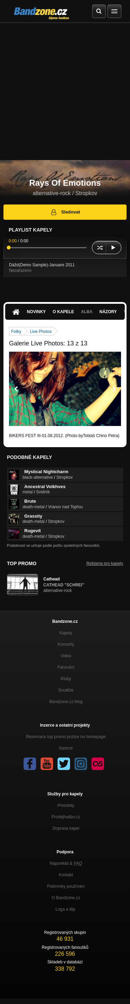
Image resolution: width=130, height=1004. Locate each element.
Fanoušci (66, 667)
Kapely (66, 632)
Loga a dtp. (65, 909)
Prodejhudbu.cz (65, 816)
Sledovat (65, 212)
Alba (86, 311)
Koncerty (66, 644)
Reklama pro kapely (104, 563)
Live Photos (41, 331)
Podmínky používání (66, 886)
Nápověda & (66, 863)
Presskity (66, 805)
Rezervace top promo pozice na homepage (65, 736)
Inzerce (65, 748)
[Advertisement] (65, 91)
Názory (108, 311)
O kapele (63, 311)
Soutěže (65, 690)
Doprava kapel (65, 828)
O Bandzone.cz (66, 897)
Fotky (16, 331)
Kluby (66, 678)
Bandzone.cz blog (65, 701)
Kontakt (66, 874)
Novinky (36, 311)
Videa (66, 655)
